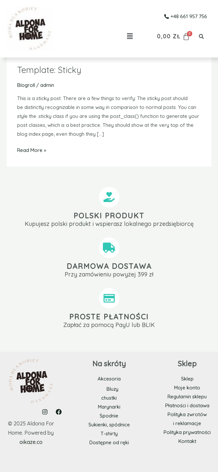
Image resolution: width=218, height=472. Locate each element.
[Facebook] (59, 412)
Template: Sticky (49, 69)
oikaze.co (31, 441)
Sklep (187, 379)
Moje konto (187, 387)
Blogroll (26, 85)
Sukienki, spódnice (109, 424)
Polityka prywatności (187, 432)
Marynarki (109, 406)
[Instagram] (45, 412)
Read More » (31, 149)
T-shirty (109, 433)
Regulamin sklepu (187, 396)
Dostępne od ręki (109, 442)
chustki (109, 397)
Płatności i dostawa (187, 405)
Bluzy (112, 388)
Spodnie (109, 415)
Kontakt (187, 441)
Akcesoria (109, 379)
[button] (130, 36)
